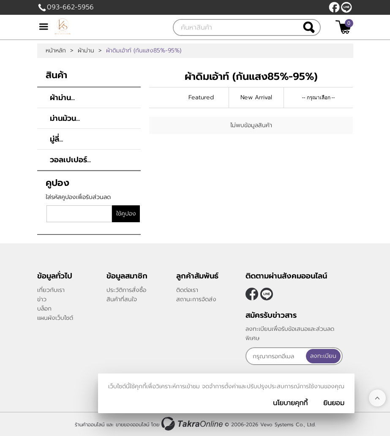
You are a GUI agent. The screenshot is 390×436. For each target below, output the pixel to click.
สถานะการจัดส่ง (196, 299)
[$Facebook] (334, 7)
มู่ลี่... (56, 139)
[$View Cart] (343, 27)
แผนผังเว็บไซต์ (55, 317)
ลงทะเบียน (323, 356)
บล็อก (44, 308)
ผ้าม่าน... (62, 98)
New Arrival (256, 97)
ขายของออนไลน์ (132, 424)
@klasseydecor (346, 7)
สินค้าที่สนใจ (121, 299)
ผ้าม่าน (86, 50)
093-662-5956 (70, 7)
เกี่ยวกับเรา (51, 290)
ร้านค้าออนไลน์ (89, 424)
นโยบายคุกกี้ (290, 403)
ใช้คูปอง (126, 213)
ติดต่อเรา (187, 290)
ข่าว (41, 299)
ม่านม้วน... (65, 118)
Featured (201, 97)
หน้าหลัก (56, 50)
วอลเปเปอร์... (70, 160)
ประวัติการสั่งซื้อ (126, 290)
